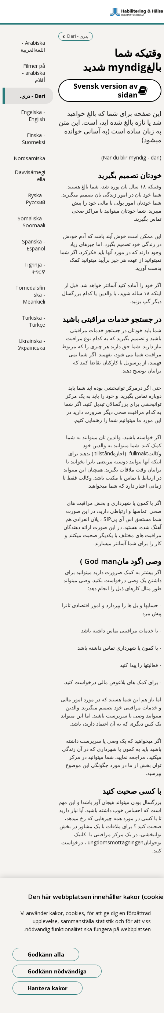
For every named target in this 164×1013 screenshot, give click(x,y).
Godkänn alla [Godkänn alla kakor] (46, 954)
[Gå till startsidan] (82, 11)
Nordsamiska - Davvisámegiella (29, 169)
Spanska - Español (33, 245)
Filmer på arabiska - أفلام (33, 72)
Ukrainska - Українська (31, 344)
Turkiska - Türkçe (33, 321)
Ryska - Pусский (35, 199)
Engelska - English (33, 115)
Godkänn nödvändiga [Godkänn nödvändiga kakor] (57, 971)
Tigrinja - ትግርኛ (34, 268)
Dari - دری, (32, 95)
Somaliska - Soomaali (31, 222)
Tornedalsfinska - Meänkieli (30, 294)
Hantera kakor (48, 988)
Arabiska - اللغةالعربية (33, 46)
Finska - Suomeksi (33, 139)
